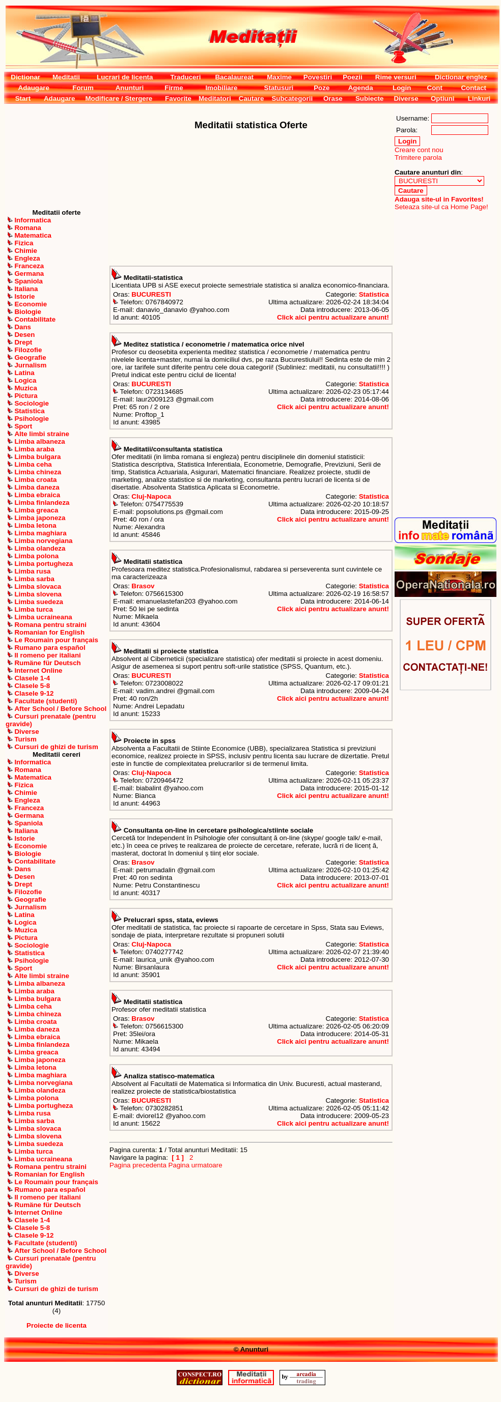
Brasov (142, 586)
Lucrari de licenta (125, 77)
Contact (473, 88)
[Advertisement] (56, 156)
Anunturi (130, 88)
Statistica (374, 294)
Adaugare (33, 88)
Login (402, 88)
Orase (333, 98)
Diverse (406, 98)
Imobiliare (221, 88)
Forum (82, 88)
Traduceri (185, 77)
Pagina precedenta (137, 1165)
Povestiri (317, 77)
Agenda (360, 88)
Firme (173, 88)
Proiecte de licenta (56, 1325)
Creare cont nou (419, 150)
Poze (321, 88)
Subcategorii (292, 98)
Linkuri (479, 98)
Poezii (353, 77)
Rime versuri (395, 77)
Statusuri (279, 88)
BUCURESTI (151, 294)
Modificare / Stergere (118, 98)
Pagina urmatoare (195, 1165)
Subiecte (369, 98)
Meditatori (215, 98)
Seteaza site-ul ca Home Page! (441, 207)
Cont (434, 88)
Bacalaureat (234, 77)
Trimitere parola (418, 157)
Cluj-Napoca (151, 496)
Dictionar (25, 77)
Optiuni (443, 98)
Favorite (178, 98)
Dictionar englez (461, 77)
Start (23, 98)
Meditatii (66, 77)
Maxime (279, 77)
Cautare (251, 98)
